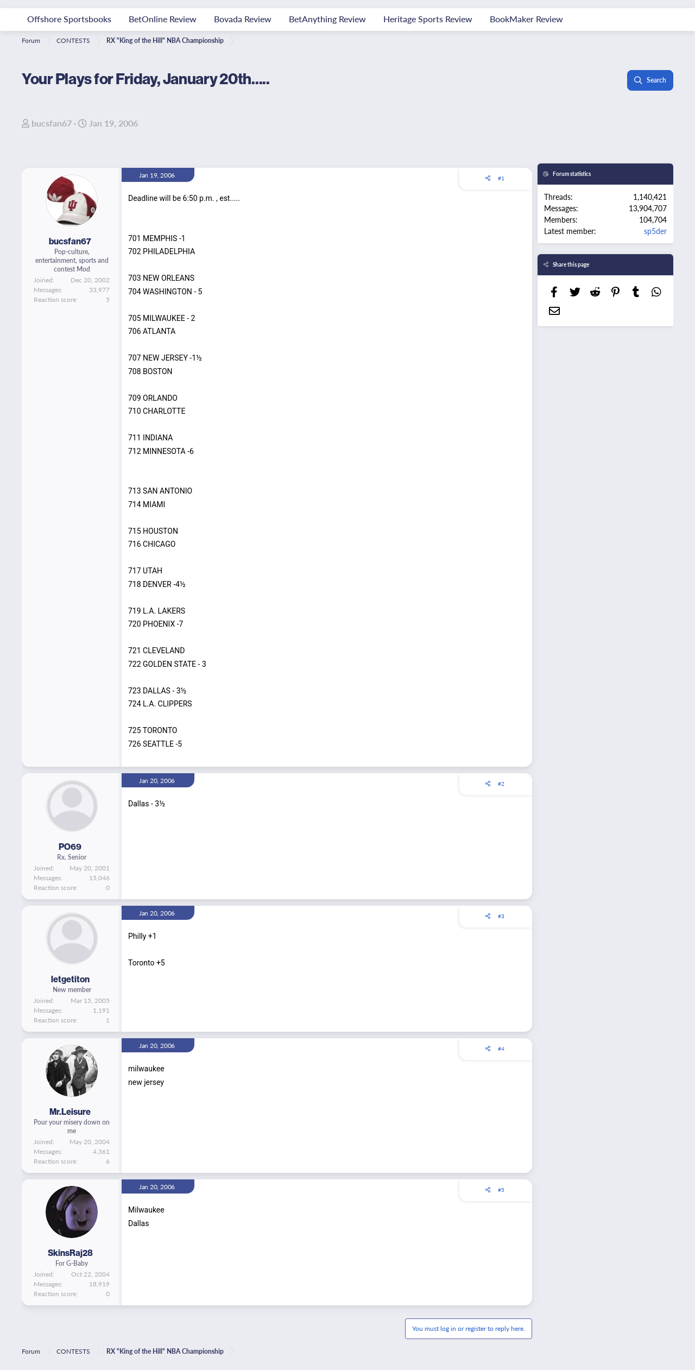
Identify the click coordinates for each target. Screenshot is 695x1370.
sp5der (655, 230)
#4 (501, 1048)
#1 (501, 178)
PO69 (70, 846)
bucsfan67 (51, 123)
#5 (501, 1190)
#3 (501, 916)
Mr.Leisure (70, 1111)
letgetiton (70, 979)
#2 (501, 783)
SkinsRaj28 (70, 1252)
